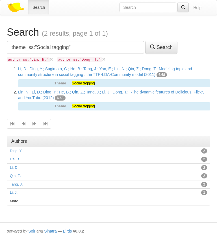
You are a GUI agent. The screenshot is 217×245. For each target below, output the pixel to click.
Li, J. (14, 192)
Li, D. (14, 167)
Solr (31, 231)
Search (38, 7)
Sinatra (50, 231)
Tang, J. (16, 184)
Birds (67, 231)
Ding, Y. (16, 151)
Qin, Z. (15, 176)
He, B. (15, 159)
